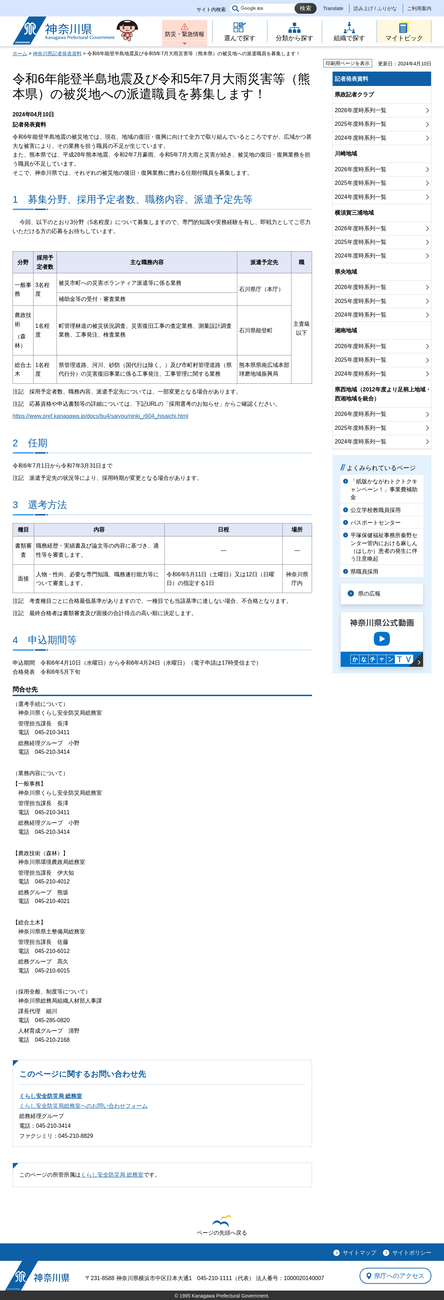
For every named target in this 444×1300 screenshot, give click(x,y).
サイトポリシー (411, 1253)
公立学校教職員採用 (375, 510)
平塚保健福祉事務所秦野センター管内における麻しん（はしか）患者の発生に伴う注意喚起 (383, 547)
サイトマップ (359, 1253)
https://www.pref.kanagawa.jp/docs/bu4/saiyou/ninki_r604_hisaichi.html (100, 416)
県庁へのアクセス (399, 1275)
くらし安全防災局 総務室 (50, 1096)
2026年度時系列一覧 (360, 110)
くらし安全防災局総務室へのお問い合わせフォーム (83, 1106)
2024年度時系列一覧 (360, 138)
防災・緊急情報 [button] (184, 34)
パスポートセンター (375, 523)
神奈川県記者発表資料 (57, 53)
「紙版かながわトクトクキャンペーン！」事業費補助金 (383, 489)
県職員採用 (364, 572)
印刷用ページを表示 (348, 63)
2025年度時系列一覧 (360, 124)
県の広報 (369, 594)
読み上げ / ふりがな (375, 8)
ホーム (20, 53)
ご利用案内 (419, 8)
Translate (333, 8)
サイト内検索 (211, 9)
